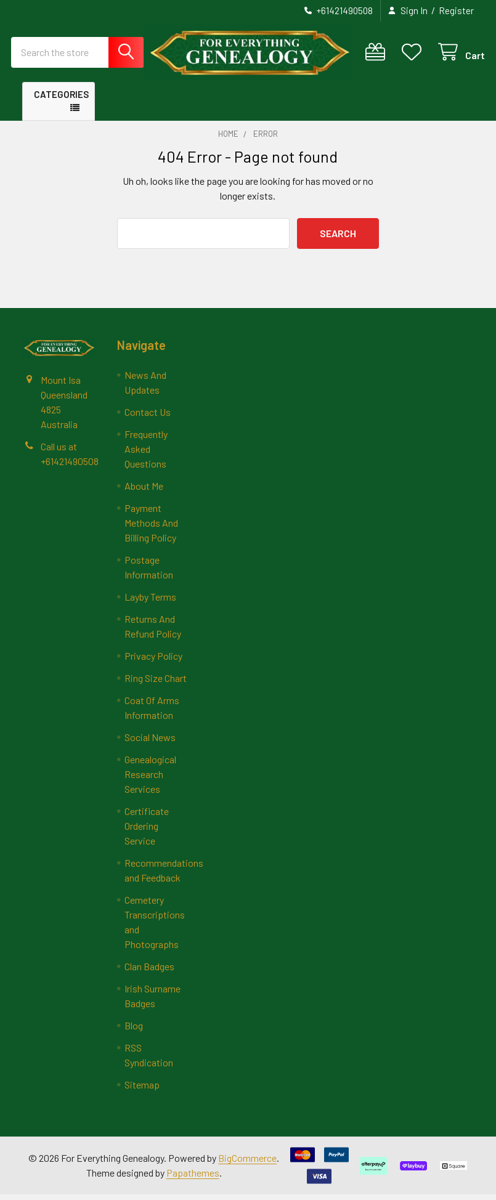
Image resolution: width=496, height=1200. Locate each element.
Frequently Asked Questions (146, 454)
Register (456, 10)
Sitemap (142, 1090)
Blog (133, 1031)
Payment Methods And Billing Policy (151, 528)
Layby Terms (150, 602)
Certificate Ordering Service (146, 831)
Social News (150, 742)
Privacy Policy (153, 661)
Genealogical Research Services (150, 779)
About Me (143, 491)
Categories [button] (61, 99)
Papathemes (192, 1178)
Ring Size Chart (155, 683)
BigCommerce (247, 1163)
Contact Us (147, 417)
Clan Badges (149, 972)
